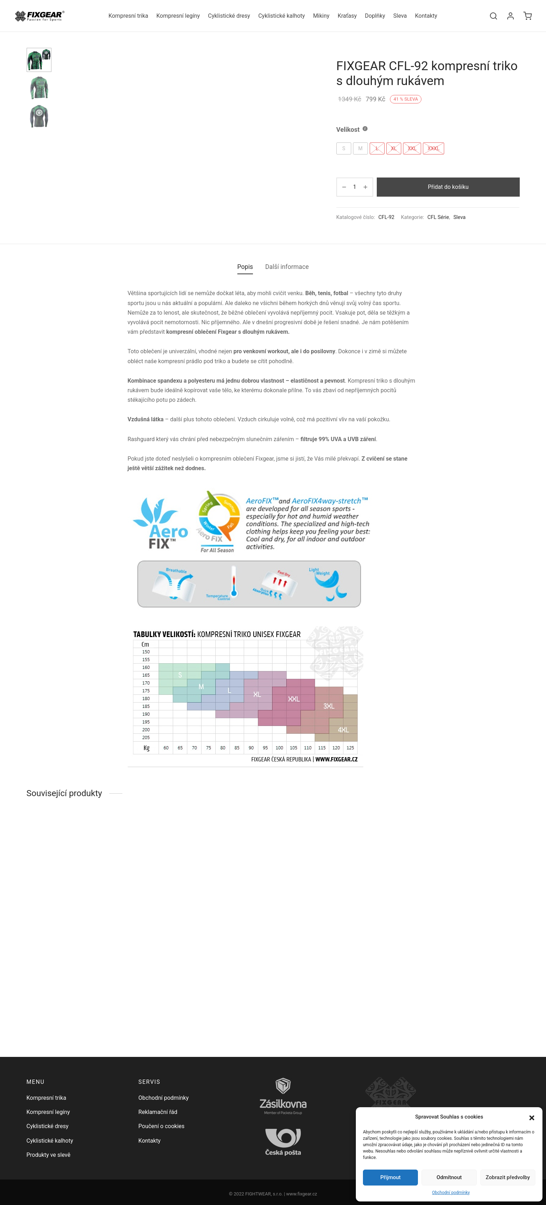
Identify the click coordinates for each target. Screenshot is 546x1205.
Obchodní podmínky (451, 1192)
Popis (245, 329)
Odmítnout (449, 1177)
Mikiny (321, 15)
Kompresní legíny (178, 15)
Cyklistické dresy (229, 15)
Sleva (400, 15)
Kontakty (426, 15)
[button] (531, 1117)
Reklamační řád (157, 1112)
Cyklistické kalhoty (281, 15)
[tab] (245, 330)
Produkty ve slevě (49, 1154)
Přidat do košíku (448, 187)
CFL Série (438, 217)
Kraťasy (347, 15)
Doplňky (375, 15)
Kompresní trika (128, 15)
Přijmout (390, 1177)
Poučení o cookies (161, 1126)
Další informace (287, 329)
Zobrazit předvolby (508, 1177)
